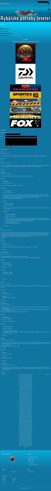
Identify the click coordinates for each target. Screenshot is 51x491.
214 (31, 407)
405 (23, 443)
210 (23, 407)
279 (31, 419)
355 (27, 433)
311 (30, 425)
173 (27, 400)
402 (30, 442)
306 (20, 425)
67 (25, 382)
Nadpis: (1, 136)
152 (24, 396)
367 (25, 436)
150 (20, 396)
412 (24, 444)
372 (22, 437)
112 (22, 389)
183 (21, 402)
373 (24, 437)
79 (30, 383)
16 (25, 375)
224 (25, 410)
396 (31, 441)
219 (28, 408)
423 (25, 447)
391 (21, 441)
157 (21, 398)
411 (22, 444)
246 (30, 413)
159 (25, 398)
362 (28, 435)
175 (31, 400)
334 (24, 430)
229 (22, 411)
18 (28, 375)
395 (29, 441)
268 (22, 418)
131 (21, 393)
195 (19, 405)
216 (22, 408)
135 (29, 393)
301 (23, 424)
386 (24, 439)
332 (20, 430)
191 (24, 404)
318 (31, 426)
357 (31, 433)
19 (30, 375)
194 (30, 404)
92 (24, 386)
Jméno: (1, 134)
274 (21, 419)
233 (30, 411)
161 (29, 398)
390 (19, 441)
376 (30, 437)
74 (23, 383)
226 (29, 410)
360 (24, 435)
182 (19, 402)
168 (30, 399)
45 (30, 379)
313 (21, 426)
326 (21, 429)
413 (26, 444)
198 (25, 405)
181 (30, 401)
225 (27, 410)
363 (30, 435)
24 (24, 376)
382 (29, 438)
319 (20, 427)
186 (27, 402)
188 (31, 402)
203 (22, 406)
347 (24, 432)
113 (24, 389)
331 (31, 429)
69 (28, 382)
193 (28, 404)
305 (31, 424)
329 (27, 429)
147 (27, 395)
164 (22, 399)
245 (28, 413)
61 (29, 381)
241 (20, 413)
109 (29, 388)
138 (22, 394)
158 (23, 398)
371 (20, 437)
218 (26, 408)
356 (29, 433)
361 (26, 435)
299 (19, 424)
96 (30, 386)
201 (31, 405)
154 (28, 396)
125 (22, 392)
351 (19, 433)
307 (22, 425)
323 (28, 427)
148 (29, 395)
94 (27, 386)
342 (27, 431)
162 (31, 398)
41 (24, 379)
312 (19, 426)
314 (23, 426)
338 (19, 431)
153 (26, 396)
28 (30, 376)
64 (20, 382)
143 (19, 395)
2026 (14, 471)
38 (20, 379)
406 (25, 443)
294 (22, 423)
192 (26, 404)
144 (21, 395)
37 (31, 377)
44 (29, 379)
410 (20, 444)
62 (30, 381)
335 (26, 430)
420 (27, 445)
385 (22, 439)
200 (29, 405)
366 (23, 436)
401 (28, 442)
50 (25, 380)
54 (31, 380)
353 (23, 433)
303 (27, 424)
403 (19, 443)
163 (20, 399)
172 (25, 400)
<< (4, 471)
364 (19, 436)
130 (19, 393)
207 (30, 406)
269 (24, 418)
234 (19, 412)
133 (25, 393)
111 (20, 389)
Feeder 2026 (12, 461)
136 (31, 393)
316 (27, 426)
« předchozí (3, 374)
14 (22, 375)
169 (19, 400)
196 (21, 405)
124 (20, 392)
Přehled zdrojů (31, 471)
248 (21, 414)
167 (28, 399)
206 (28, 406)
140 (26, 394)
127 (26, 392)
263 (25, 417)
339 (21, 431)
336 (28, 430)
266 (31, 417)
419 (25, 445)
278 (29, 419)
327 (23, 429)
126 (24, 392)
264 (27, 417)
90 (21, 386)
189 (20, 404)
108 (27, 388)
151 (22, 396)
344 (31, 431)
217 (24, 408)
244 (26, 413)
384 (20, 439)
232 (28, 411)
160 (27, 398)
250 (25, 414)
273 (19, 419)
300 (21, 424)
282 (24, 420)
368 (27, 436)
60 (27, 381)
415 (30, 444)
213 (29, 407)
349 (28, 432)
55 (20, 381)
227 (31, 410)
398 (22, 442)
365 (21, 436)
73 (21, 383)
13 (20, 375)
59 (26, 381)
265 (29, 417)
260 (19, 417)
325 (19, 429)
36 (30, 377)
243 (24, 413)
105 (21, 388)
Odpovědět (3, 158)
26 (27, 376)
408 (29, 443)
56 (21, 381)
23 (23, 376)
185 (25, 402)
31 (22, 377)
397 (20, 442)
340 (23, 431)
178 (24, 401)
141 (28, 394)
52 (28, 380)
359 (22, 435)
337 (30, 430)
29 (19, 377)
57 (23, 381)
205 (26, 406)
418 (23, 445)
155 (30, 396)
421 (29, 445)
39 (21, 379)
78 (29, 383)
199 (27, 405)
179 (26, 401)
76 (26, 383)
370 (31, 436)
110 (31, 388)
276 (25, 419)
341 (25, 431)
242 (22, 413)
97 (19, 387)
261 (21, 417)
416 (19, 445)
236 (23, 412)
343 (29, 431)
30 (20, 377)
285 (30, 420)
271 (28, 418)
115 (28, 389)
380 (25, 438)
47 (20, 380)
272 (30, 418)
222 (21, 410)
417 (21, 445)
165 (24, 399)
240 (31, 412)
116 (30, 389)
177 (22, 401)
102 (28, 387)
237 (25, 412)
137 (20, 394)
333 (22, 430)
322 (26, 427)
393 (25, 441)
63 (19, 382)
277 (27, 419)
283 (26, 420)
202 (20, 406)
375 (28, 437)
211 (25, 407)
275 (23, 419)
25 (26, 376)
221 (19, 410)
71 (31, 382)
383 (31, 438)
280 (20, 420)
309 (26, 425)
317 (29, 426)
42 (26, 379)
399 (24, 442)
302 (25, 424)
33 (25, 377)
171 (23, 400)
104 (19, 388)
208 (19, 407)
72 (20, 383)
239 (29, 412)
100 (24, 387)
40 (23, 379)
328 (25, 429)
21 (20, 376)
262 (23, 417)
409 (31, 443)
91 (23, 386)
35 (28, 377)
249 (23, 414)
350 (30, 432)
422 (31, 445)
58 (24, 381)
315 (25, 426)
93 (26, 386)
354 (25, 433)
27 (29, 376)
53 (30, 380)
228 (20, 411)
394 (27, 441)
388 (28, 439)
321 (24, 427)
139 (24, 394)
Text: (1, 138)
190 (22, 404)
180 (28, 401)
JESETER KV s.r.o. (5, 3)
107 (25, 388)
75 (24, 383)
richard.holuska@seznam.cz (33, 464)
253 (31, 414)
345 (20, 432)
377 (19, 438)
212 (27, 407)
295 (24, 423)
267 (20, 418)
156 (19, 398)
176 (20, 401)
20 (31, 375)
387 (26, 439)
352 (21, 433)
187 (29, 402)
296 (26, 423)
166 (26, 399)
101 (26, 387)
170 (21, 400)
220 (30, 408)
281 (22, 420)
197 (23, 405)
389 (30, 439)
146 (25, 395)
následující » (47, 374)
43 (27, 379)
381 (27, 438)
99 (22, 387)
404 (21, 443)
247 (19, 414)
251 (27, 414)
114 (26, 389)
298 (30, 423)
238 (27, 412)
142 (30, 394)
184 (23, 402)
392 (23, 441)
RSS (30, 488)
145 (23, 395)
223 (23, 410)
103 (30, 387)
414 (28, 444)
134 (27, 393)
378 (21, 438)
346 (22, 432)
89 (20, 386)
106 (23, 388)
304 (29, 424)
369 (29, 436)
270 (26, 418)
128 (28, 392)
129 (30, 392)
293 (20, 423)
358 (20, 435)
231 (26, 411)
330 (29, 429)
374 (26, 437)
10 (29, 374)
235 (21, 412)
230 (24, 411)
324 (30, 427)
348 (26, 432)
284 (28, 420)
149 (31, 395)
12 (19, 375)
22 (21, 376)
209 (21, 407)
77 (27, 383)
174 (29, 400)
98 (21, 387)
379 (23, 438)
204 (24, 406)
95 (29, 386)
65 (22, 382)
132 (23, 393)
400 (26, 442)
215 (20, 408)
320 (22, 427)
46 (19, 380)
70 (30, 382)
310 (28, 425)
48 (22, 380)
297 (28, 423)
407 (27, 443)
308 (24, 425)
